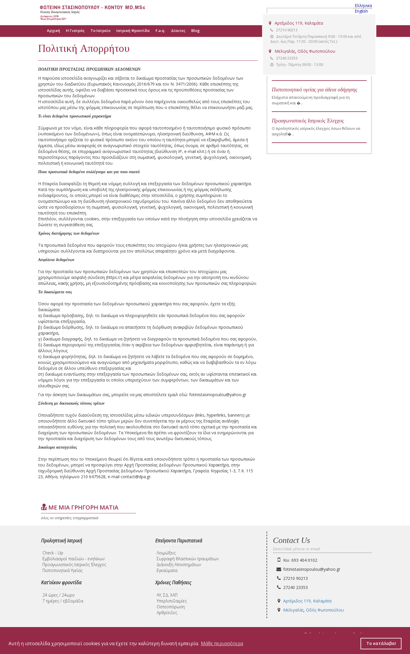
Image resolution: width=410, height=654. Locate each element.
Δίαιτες (178, 30)
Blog (195, 30)
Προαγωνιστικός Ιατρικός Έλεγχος (308, 121)
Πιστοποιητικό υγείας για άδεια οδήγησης (314, 90)
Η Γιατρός (75, 30)
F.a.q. (160, 30)
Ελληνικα (363, 6)
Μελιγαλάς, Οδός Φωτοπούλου (302, 51)
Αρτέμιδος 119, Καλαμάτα (296, 23)
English (361, 11)
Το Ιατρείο (100, 30)
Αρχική (53, 30)
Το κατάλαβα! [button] (381, 643)
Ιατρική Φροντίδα (133, 30)
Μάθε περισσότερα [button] (222, 643)
